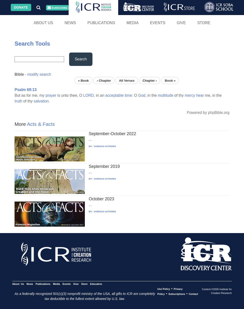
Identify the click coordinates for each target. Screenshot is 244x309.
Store (203, 23)
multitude (165, 95)
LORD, (89, 95)
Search (81, 59)
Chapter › (149, 80)
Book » (170, 80)
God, (142, 95)
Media (133, 23)
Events (157, 23)
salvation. (42, 101)
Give (181, 23)
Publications (101, 23)
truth (18, 101)
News (70, 23)
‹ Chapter (104, 80)
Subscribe (57, 8)
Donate (21, 7)
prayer (51, 95)
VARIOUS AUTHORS (104, 146)
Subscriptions (176, 294)
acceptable (114, 95)
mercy (190, 95)
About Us (43, 23)
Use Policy (163, 289)
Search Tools (32, 43)
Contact (193, 294)
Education (96, 283)
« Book (83, 80)
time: (129, 95)
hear (200, 95)
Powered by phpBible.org (208, 113)
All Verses (127, 80)
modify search (39, 74)
